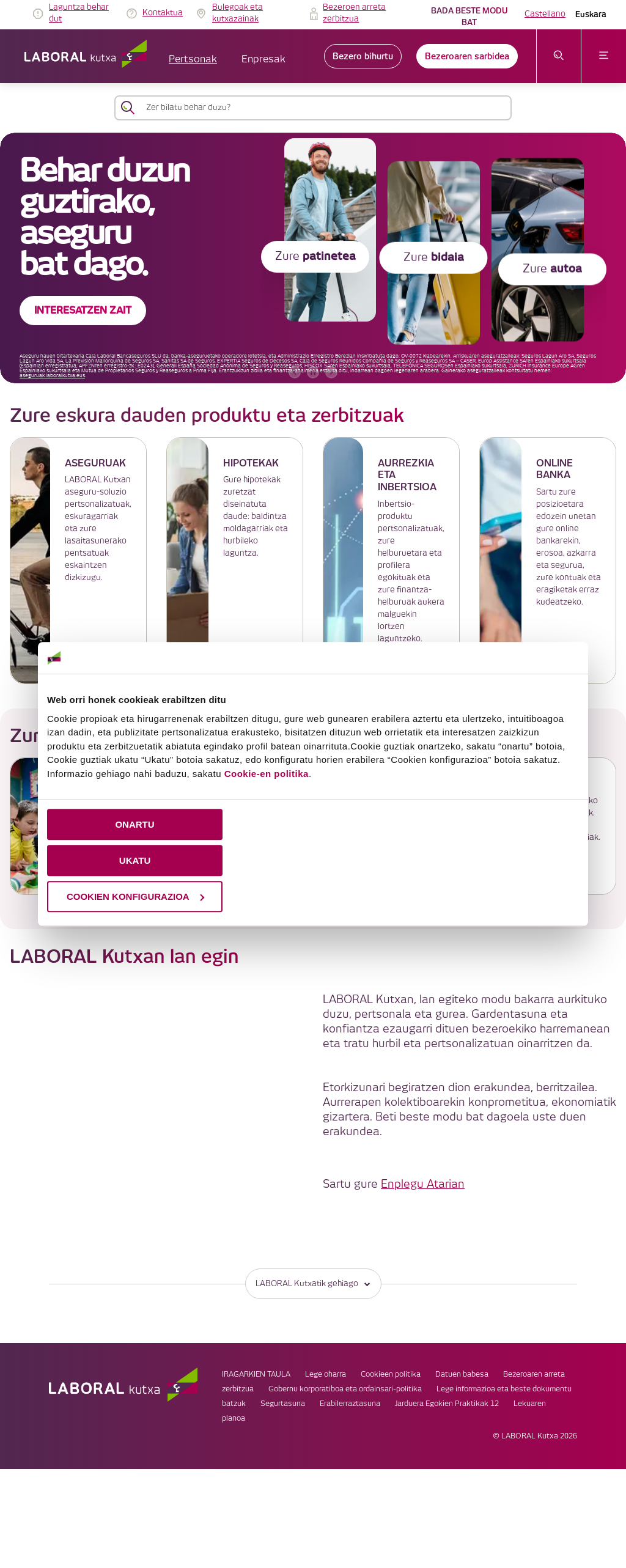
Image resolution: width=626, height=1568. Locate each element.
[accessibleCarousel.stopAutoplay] (313, 372)
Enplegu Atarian (423, 1184)
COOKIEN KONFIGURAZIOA (135, 896)
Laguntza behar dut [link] (79, 13)
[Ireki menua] (603, 56)
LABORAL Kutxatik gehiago (313, 1283)
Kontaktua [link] (162, 13)
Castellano (545, 14)
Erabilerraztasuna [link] (350, 1404)
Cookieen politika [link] (391, 1374)
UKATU (134, 860)
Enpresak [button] (263, 59)
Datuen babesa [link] (461, 1374)
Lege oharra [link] (325, 1374)
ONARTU (134, 824)
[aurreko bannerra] (295, 372)
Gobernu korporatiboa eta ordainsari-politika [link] (345, 1389)
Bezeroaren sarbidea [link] (467, 56)
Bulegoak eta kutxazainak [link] (237, 13)
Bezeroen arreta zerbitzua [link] (354, 13)
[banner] (313, 258)
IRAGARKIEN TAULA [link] (256, 1374)
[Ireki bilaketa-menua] (559, 56)
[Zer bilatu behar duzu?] (324, 108)
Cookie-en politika (266, 773)
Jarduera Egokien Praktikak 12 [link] (447, 1404)
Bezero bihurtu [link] (363, 56)
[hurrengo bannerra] (331, 372)
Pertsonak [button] (193, 59)
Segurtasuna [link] (282, 1404)
